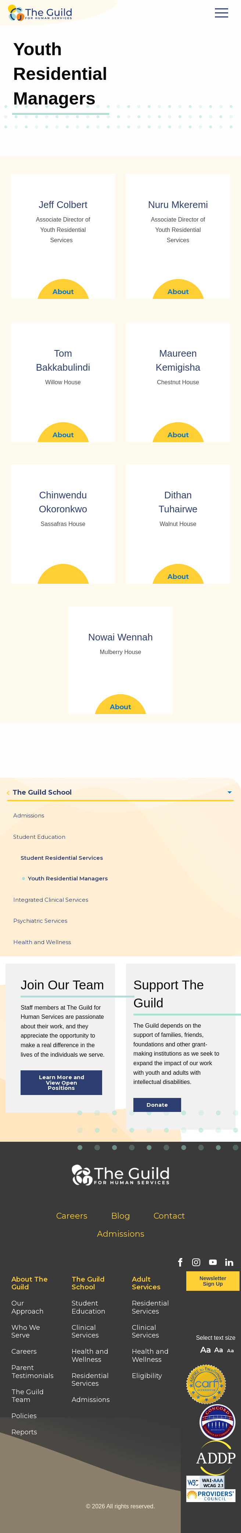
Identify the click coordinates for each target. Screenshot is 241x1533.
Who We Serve (25, 1332)
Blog (120, 1216)
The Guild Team (27, 1396)
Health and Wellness (90, 1355)
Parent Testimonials (32, 1372)
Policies (24, 1416)
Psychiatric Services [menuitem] (40, 920)
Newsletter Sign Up (212, 1280)
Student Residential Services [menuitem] (62, 857)
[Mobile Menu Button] (223, 13)
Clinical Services (85, 1332)
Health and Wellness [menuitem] (42, 942)
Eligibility (147, 1376)
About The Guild (29, 1283)
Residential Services (90, 1380)
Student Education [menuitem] (39, 836)
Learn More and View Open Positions (61, 1082)
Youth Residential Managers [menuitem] (68, 878)
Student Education (88, 1307)
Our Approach (27, 1307)
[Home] (39, 10)
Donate (157, 1105)
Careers (71, 1216)
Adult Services (146, 1283)
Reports (24, 1432)
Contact (169, 1216)
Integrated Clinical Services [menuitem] (50, 899)
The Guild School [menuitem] (42, 792)
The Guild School (88, 1283)
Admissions (120, 1234)
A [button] (231, 1351)
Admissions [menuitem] (28, 815)
